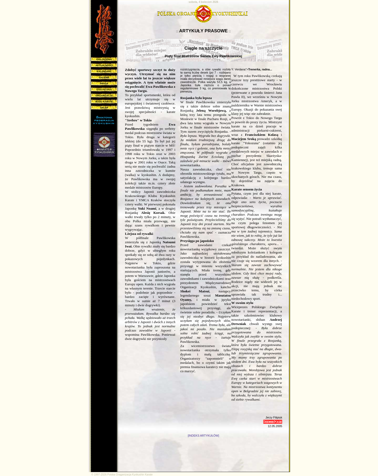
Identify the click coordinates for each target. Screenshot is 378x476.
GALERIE (104, 77)
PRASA (104, 83)
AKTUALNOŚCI (104, 65)
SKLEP (104, 107)
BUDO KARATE (104, 101)
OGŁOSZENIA (104, 59)
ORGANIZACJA (104, 95)
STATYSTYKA (104, 89)
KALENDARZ (104, 71)
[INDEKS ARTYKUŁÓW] (203, 435)
